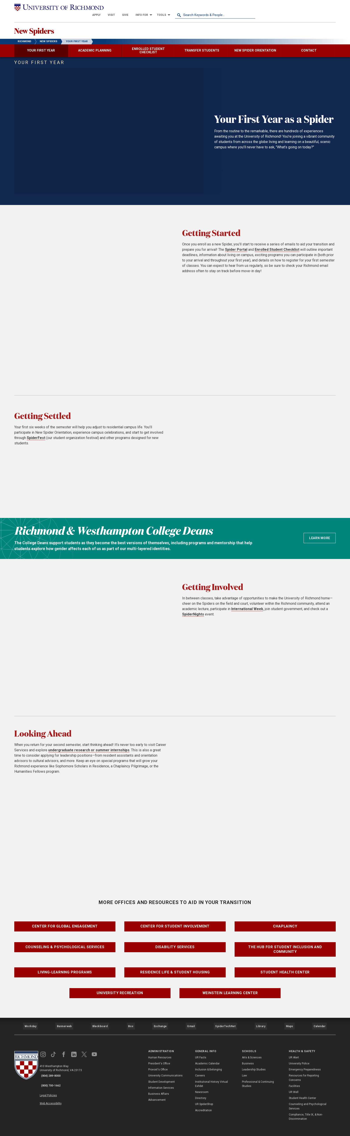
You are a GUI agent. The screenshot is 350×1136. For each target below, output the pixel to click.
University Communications (165, 1066)
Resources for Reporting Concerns (304, 1068)
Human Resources (159, 1047)
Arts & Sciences (252, 1047)
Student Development (161, 1072)
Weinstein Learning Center (230, 989)
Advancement (157, 1090)
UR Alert (294, 1047)
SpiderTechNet (226, 1019)
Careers (200, 1066)
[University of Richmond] (54, 7)
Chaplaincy (285, 922)
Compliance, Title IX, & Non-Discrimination (306, 1107)
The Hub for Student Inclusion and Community (285, 945)
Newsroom (201, 1082)
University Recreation (120, 989)
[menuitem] (177, 7)
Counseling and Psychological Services (307, 1096)
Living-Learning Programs (65, 968)
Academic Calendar (207, 1053)
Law (244, 1066)
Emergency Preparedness (305, 1060)
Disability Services (175, 943)
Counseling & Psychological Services (64, 943)
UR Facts (200, 1047)
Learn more (319, 534)
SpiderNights (193, 619)
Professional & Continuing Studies (258, 1074)
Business (248, 1053)
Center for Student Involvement (175, 922)
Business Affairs (158, 1084)
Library (260, 1019)
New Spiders (42, 24)
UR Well (293, 1082)
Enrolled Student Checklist (277, 254)
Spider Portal (236, 254)
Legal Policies (53, 1080)
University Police (299, 1053)
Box (130, 1019)
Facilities (294, 1076)
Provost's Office (158, 1060)
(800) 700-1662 (54, 1072)
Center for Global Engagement (65, 922)
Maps (288, 1019)
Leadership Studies (254, 1060)
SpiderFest (36, 442)
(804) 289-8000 (54, 1066)
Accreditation (203, 1100)
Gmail (191, 1019)
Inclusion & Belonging (208, 1060)
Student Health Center (285, 968)
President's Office (159, 1053)
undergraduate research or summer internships (88, 755)
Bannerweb (64, 1019)
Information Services (161, 1078)
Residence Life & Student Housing (175, 968)
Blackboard (99, 1019)
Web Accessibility (56, 1085)
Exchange (160, 1019)
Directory (200, 1088)
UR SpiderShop (204, 1094)
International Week (247, 613)
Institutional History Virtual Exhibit (211, 1074)
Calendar (319, 1019)
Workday (30, 1019)
